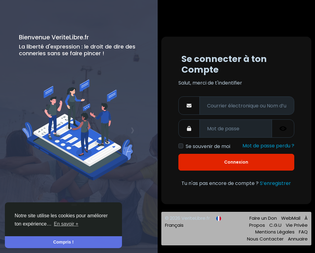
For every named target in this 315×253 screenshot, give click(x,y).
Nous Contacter (266, 239)
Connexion (236, 162)
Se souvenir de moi (208, 146)
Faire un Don (263, 218)
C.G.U (276, 225)
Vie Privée (297, 225)
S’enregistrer (275, 183)
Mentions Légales (275, 232)
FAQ (303, 232)
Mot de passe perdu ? (268, 145)
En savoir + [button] (66, 223)
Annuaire (298, 239)
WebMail (291, 218)
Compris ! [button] (63, 242)
